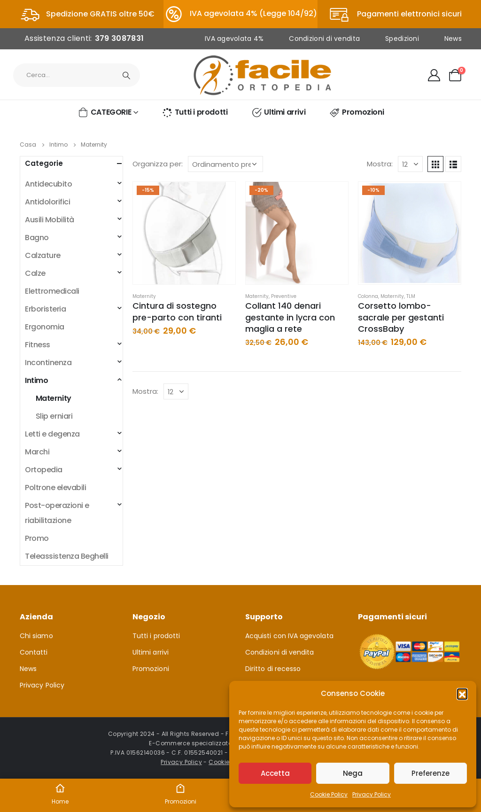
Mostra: (380, 164)
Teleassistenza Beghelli (67, 556)
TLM (410, 296)
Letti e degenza (52, 434)
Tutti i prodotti (195, 112)
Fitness (37, 344)
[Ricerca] (126, 75)
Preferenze (430, 773)
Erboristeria (45, 309)
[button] (462, 693)
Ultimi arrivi (278, 112)
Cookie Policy (329, 794)
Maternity (144, 296)
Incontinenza (48, 362)
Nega (353, 773)
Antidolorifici (47, 201)
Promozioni (356, 112)
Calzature (43, 255)
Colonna (368, 296)
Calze (35, 273)
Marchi (37, 451)
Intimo (36, 380)
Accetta (275, 773)
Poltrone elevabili (55, 487)
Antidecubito (48, 184)
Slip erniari (54, 416)
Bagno (37, 237)
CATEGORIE (104, 112)
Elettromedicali (52, 291)
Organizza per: (157, 164)
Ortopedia (43, 469)
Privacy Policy (371, 794)
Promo (37, 538)
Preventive (283, 296)
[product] (184, 233)
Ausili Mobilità (49, 219)
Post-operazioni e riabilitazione (57, 513)
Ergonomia (44, 326)
